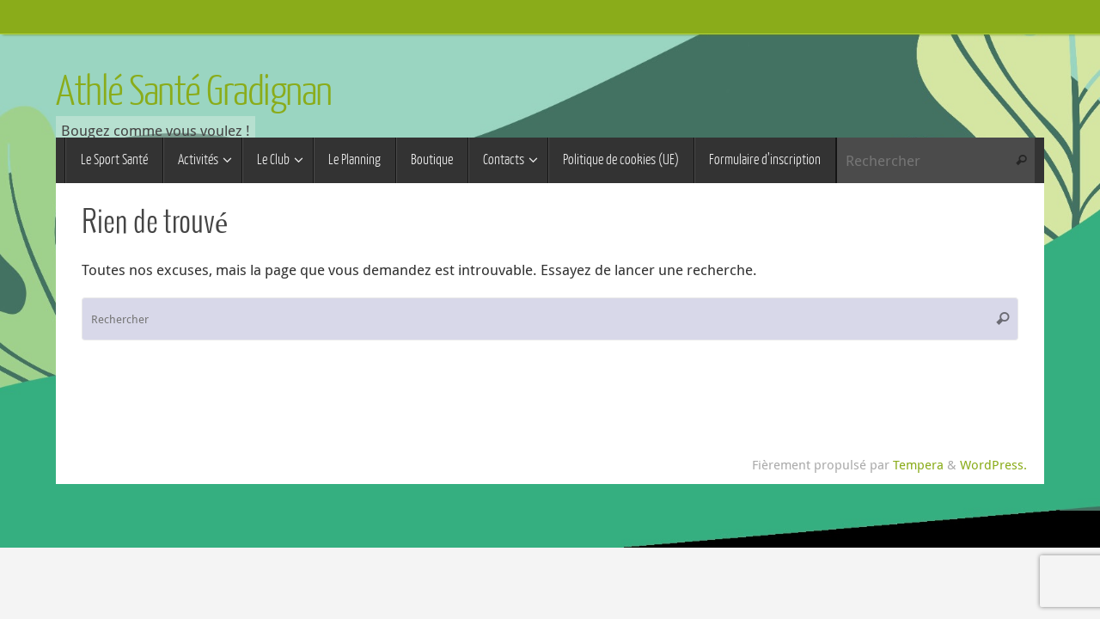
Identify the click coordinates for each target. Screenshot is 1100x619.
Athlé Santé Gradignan (194, 92)
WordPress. (993, 464)
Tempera (918, 464)
